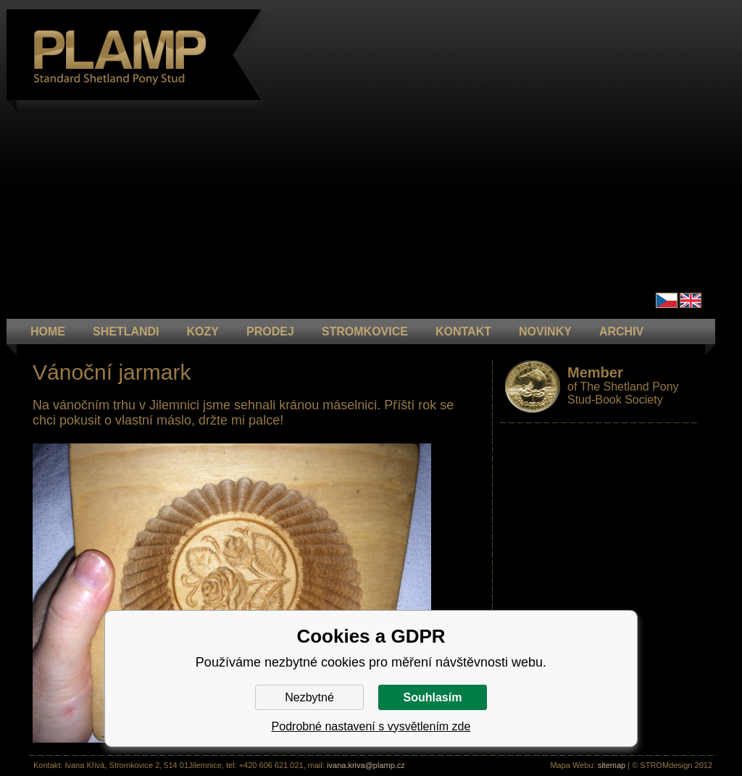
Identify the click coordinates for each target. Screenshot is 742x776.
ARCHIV (621, 331)
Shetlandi (126, 331)
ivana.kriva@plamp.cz (366, 765)
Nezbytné (309, 697)
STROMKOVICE (365, 331)
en (690, 300)
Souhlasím (433, 697)
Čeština (667, 300)
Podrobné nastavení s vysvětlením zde (371, 726)
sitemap (612, 765)
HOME (47, 331)
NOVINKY (545, 331)
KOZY (203, 331)
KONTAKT (463, 331)
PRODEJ (270, 331)
